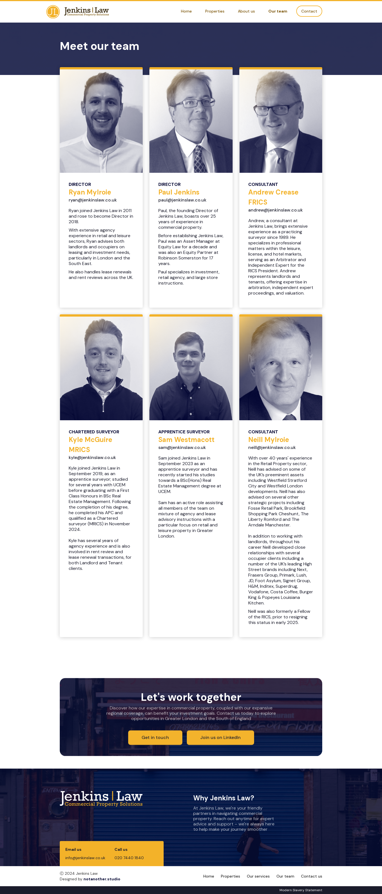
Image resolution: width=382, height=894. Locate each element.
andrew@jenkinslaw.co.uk (275, 210)
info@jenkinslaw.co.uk (85, 857)
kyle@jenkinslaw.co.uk (92, 457)
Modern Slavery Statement (301, 890)
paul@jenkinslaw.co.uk (182, 200)
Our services (258, 876)
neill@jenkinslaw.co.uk (272, 447)
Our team (277, 11)
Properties (215, 11)
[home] (77, 11)
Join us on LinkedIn (220, 738)
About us (246, 11)
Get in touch (155, 738)
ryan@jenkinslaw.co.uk (93, 200)
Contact (309, 11)
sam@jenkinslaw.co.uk (182, 447)
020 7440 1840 (129, 857)
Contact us (311, 876)
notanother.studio (101, 878)
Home (186, 11)
